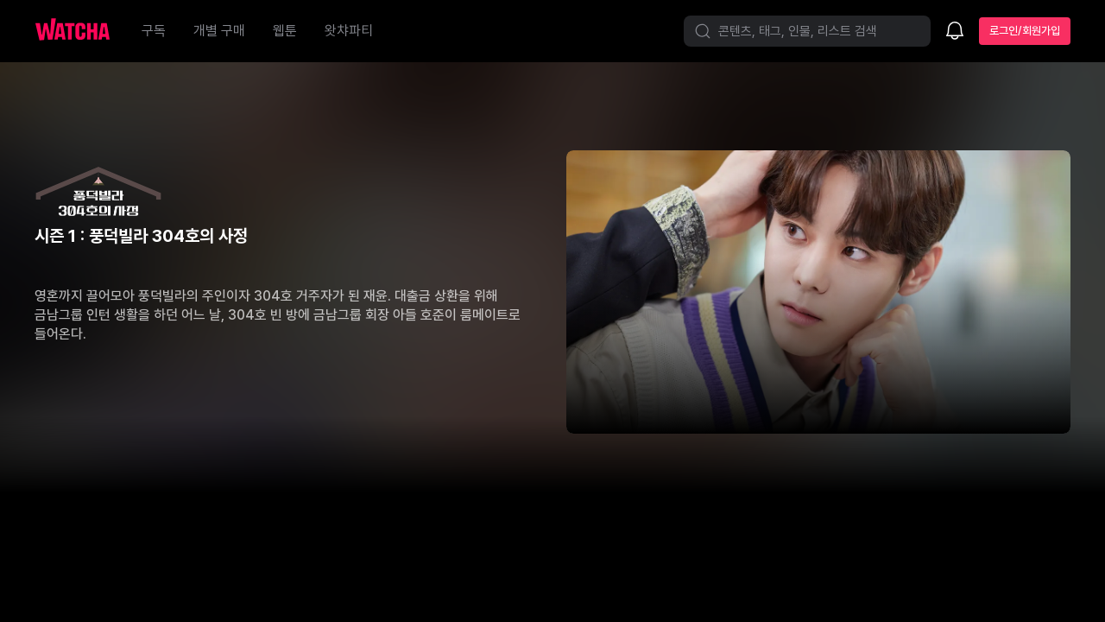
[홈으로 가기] (81, 31)
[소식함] (954, 32)
